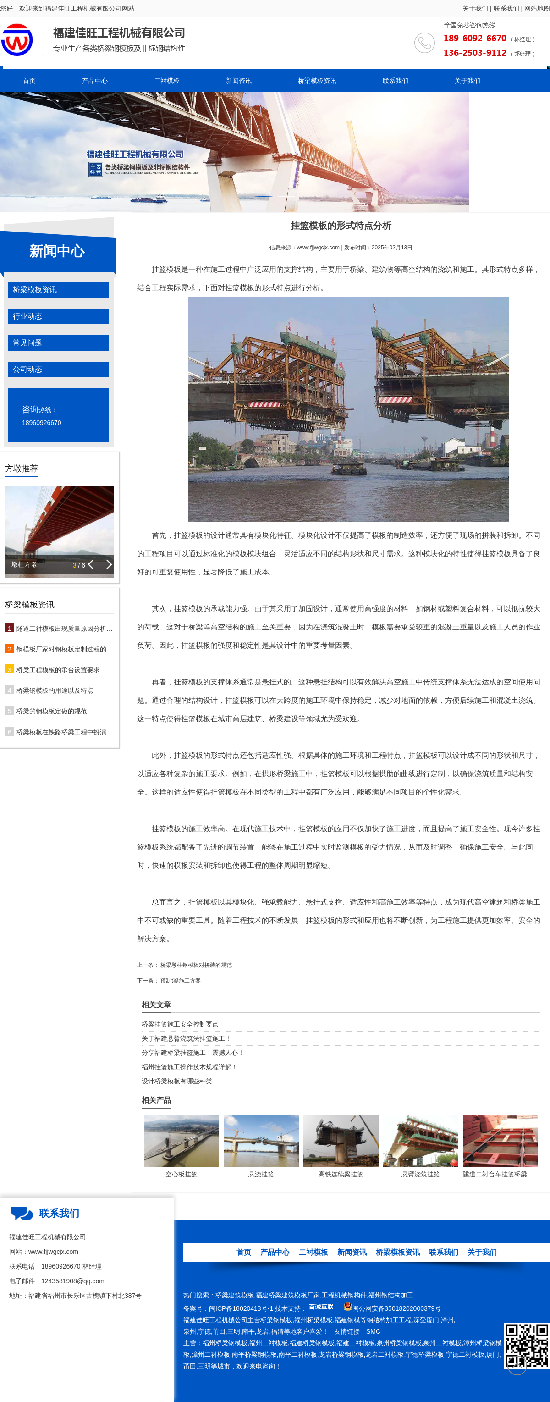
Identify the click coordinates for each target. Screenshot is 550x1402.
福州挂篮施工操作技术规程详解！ (190, 1067)
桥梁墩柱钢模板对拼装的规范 (195, 965)
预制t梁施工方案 (180, 980)
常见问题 (27, 343)
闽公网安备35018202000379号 (396, 1308)
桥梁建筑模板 (234, 1295)
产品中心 (95, 80)
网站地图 (537, 8)
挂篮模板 (166, 269)
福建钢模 (347, 1320)
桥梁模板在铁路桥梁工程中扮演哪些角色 (65, 732)
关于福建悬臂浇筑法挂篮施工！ (186, 1038)
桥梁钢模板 (276, 1320)
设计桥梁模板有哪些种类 (177, 1081)
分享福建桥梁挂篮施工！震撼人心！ (193, 1052)
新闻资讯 (239, 80)
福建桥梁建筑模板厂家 (288, 1295)
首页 (29, 80)
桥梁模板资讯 (317, 80)
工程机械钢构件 (344, 1295)
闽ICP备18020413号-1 (241, 1308)
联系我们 (506, 8)
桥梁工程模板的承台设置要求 (58, 669)
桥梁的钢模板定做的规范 (51, 711)
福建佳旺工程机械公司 (215, 1320)
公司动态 (27, 369)
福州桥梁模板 (313, 1320)
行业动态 (27, 316)
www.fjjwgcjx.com (318, 247)
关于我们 (475, 8)
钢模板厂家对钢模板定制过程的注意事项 (65, 649)
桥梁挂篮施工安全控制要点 (180, 1024)
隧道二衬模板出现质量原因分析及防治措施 (65, 628)
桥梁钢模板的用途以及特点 (55, 690)
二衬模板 (167, 80)
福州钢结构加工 (390, 1295)
